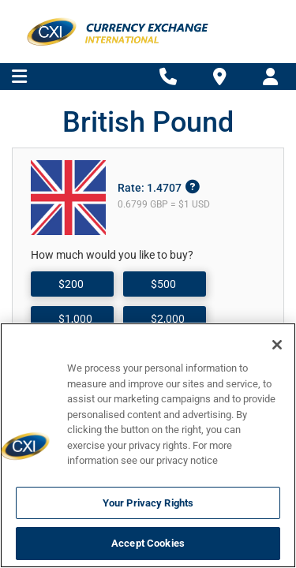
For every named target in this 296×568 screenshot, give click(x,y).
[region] (148, 445)
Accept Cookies (148, 543)
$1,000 (75, 318)
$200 (71, 284)
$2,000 (168, 318)
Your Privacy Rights (148, 503)
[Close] (277, 344)
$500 (163, 284)
